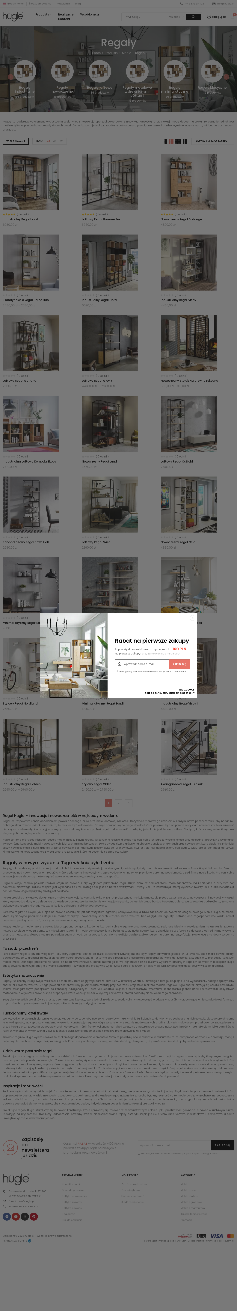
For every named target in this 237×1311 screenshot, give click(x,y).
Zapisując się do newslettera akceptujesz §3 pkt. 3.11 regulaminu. (150, 671)
